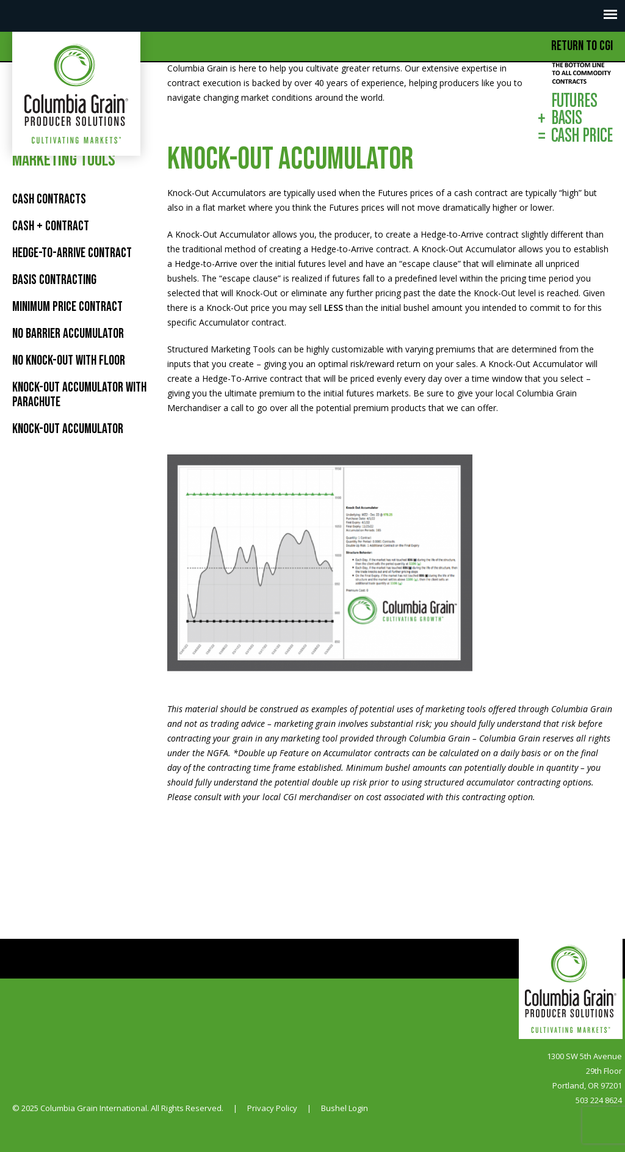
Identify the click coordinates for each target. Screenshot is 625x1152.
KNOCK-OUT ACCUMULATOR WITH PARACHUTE (79, 394)
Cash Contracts (49, 199)
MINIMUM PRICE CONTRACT (67, 307)
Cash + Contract (50, 226)
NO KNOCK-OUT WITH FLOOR (68, 360)
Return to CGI (582, 46)
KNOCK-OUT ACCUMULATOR (67, 429)
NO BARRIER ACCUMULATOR (68, 334)
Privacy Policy (272, 1108)
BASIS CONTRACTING (54, 280)
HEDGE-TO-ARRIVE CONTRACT (72, 253)
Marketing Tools (63, 160)
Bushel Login (344, 1108)
